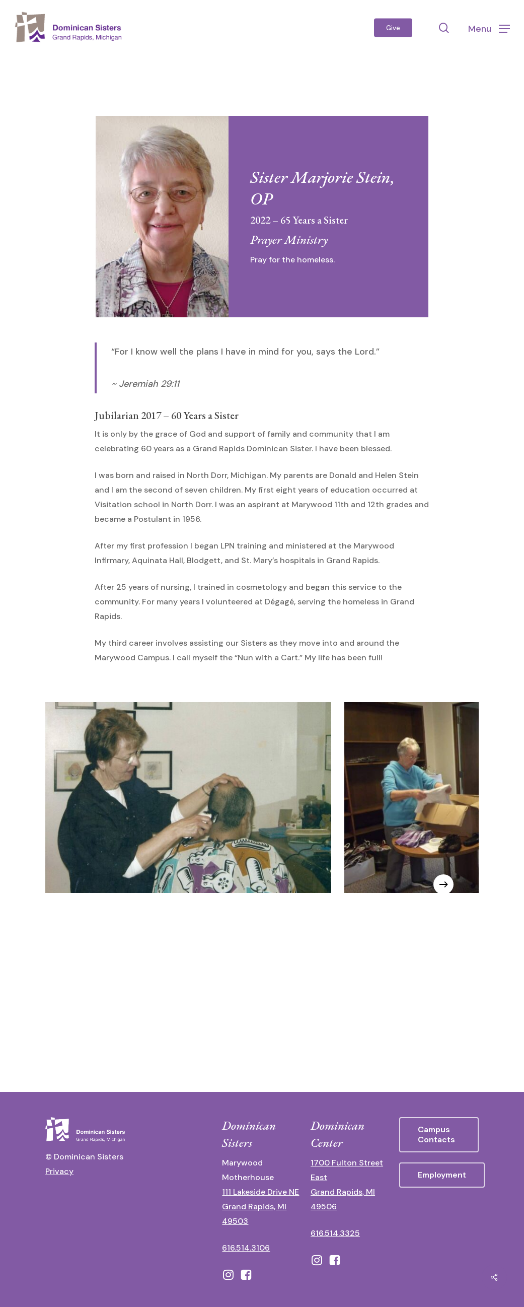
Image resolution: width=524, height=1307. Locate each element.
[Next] (443, 884)
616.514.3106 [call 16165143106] (246, 1248)
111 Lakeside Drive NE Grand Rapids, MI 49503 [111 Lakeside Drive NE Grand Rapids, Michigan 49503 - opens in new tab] (260, 1206)
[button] (489, 28)
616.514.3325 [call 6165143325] (335, 1233)
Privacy (59, 1171)
